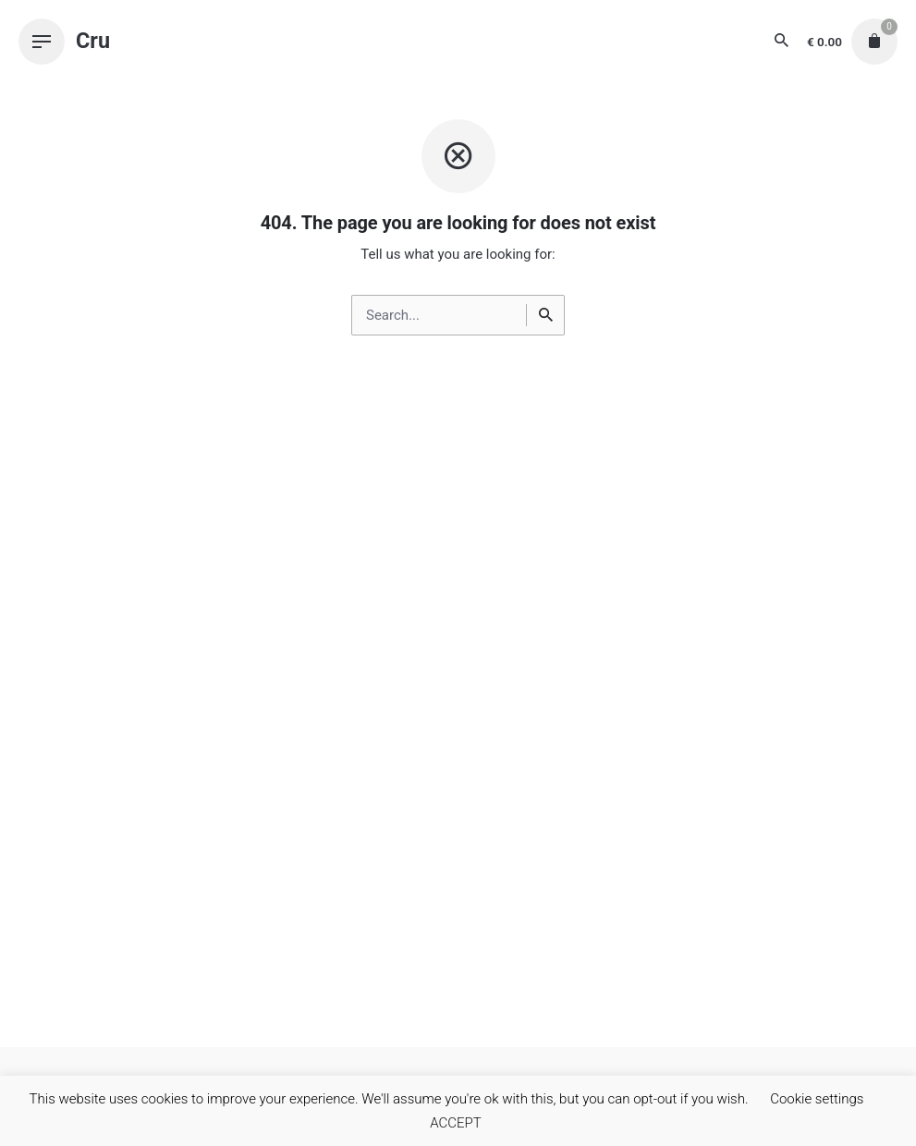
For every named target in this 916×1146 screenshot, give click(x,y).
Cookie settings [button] (816, 1099)
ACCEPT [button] (456, 1123)
